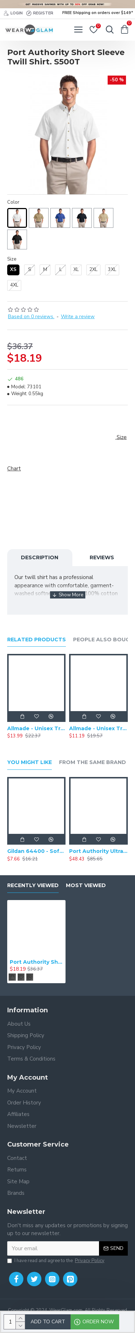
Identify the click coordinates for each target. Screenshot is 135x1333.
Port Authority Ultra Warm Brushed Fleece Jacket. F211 (98, 851)
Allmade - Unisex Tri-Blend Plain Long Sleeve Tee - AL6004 (36, 728)
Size (11, 259)
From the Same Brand (92, 762)
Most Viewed (86, 885)
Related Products (36, 640)
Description (39, 557)
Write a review (78, 316)
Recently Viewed (33, 885)
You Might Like (29, 762)
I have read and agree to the (56, 1261)
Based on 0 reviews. (31, 316)
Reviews (102, 557)
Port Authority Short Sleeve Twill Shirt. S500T (36, 962)
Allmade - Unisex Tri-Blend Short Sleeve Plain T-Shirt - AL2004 (98, 728)
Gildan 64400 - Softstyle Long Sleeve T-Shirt (36, 851)
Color (13, 202)
